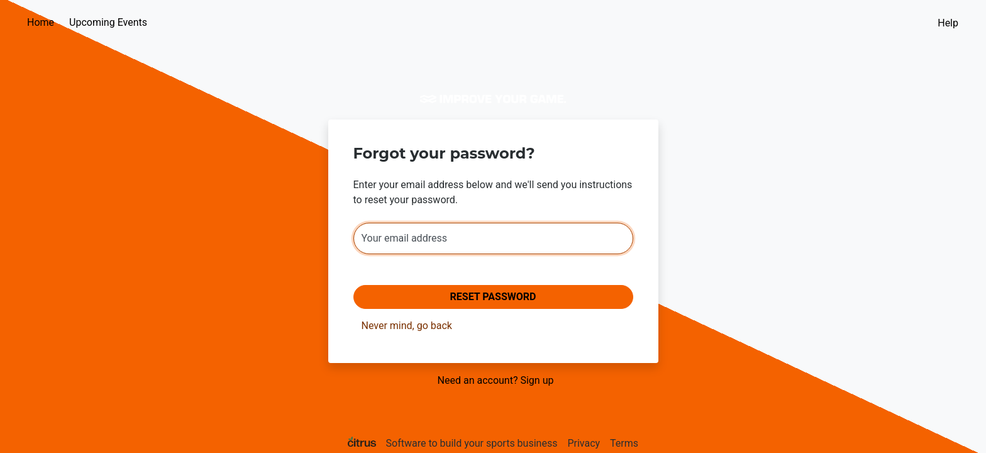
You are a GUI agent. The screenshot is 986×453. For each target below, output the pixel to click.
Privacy (583, 443)
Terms (624, 443)
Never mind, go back (407, 326)
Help (948, 23)
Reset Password (493, 297)
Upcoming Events (108, 22)
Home (40, 22)
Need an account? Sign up (496, 380)
